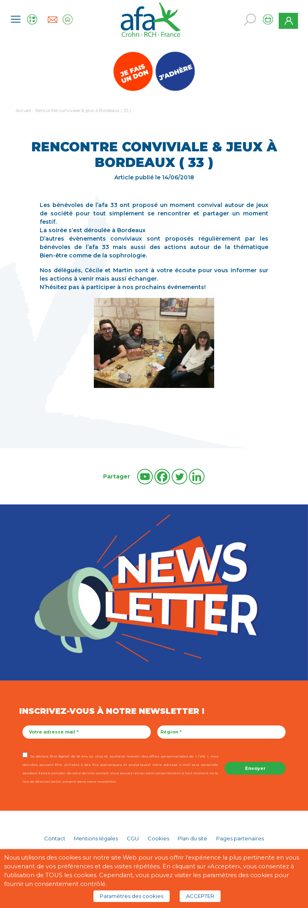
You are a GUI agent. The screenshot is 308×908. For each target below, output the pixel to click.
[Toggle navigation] (16, 19)
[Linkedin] (197, 476)
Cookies (158, 838)
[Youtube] (145, 476)
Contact (54, 838)
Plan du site (192, 838)
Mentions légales (96, 838)
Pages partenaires (240, 838)
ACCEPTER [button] (200, 896)
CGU (133, 838)
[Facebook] (162, 476)
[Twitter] (179, 476)
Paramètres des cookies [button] (131, 896)
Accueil (23, 110)
